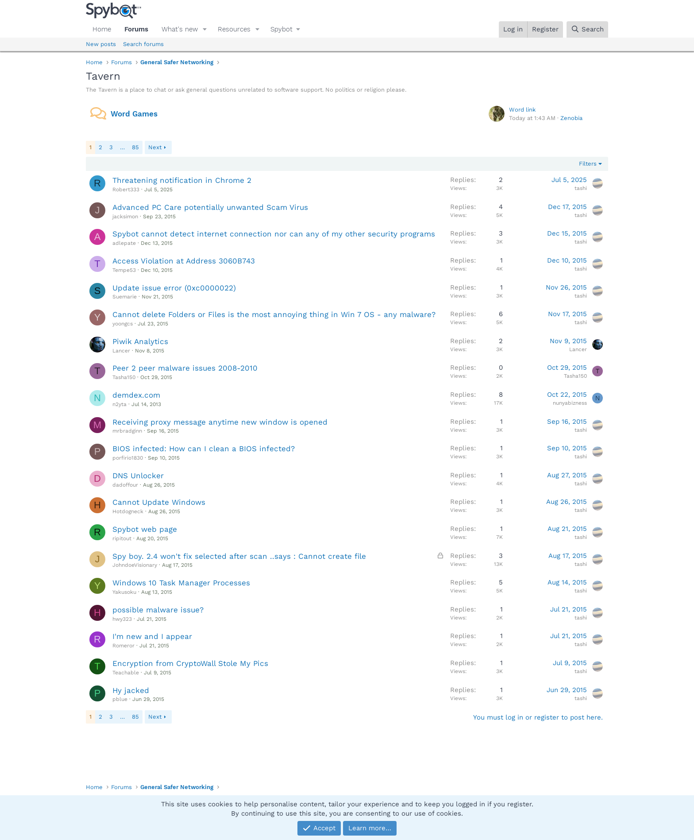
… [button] (122, 147)
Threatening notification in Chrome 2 (181, 180)
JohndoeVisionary (134, 565)
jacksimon (125, 216)
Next (155, 147)
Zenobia (571, 118)
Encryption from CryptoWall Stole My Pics (190, 663)
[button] (205, 29)
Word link (522, 109)
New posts (101, 44)
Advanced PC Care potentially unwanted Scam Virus (210, 207)
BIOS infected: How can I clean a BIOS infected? (203, 448)
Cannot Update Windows (158, 502)
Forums (136, 29)
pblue (119, 699)
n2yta (119, 404)
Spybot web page (144, 529)
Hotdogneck (127, 511)
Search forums (143, 44)
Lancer (121, 351)
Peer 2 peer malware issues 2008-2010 (185, 368)
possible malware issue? (158, 609)
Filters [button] (588, 163)
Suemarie (124, 297)
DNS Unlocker (138, 475)
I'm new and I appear (152, 636)
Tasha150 (123, 377)
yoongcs (122, 324)
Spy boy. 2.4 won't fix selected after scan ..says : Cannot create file (239, 556)
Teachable (125, 673)
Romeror (123, 646)
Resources (234, 29)
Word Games (134, 113)
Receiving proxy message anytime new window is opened (220, 422)
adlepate (124, 243)
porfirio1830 (127, 458)
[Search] (587, 29)
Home (102, 29)
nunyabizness (570, 403)
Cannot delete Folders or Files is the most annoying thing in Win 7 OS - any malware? (274, 314)
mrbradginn (127, 431)
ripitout (121, 538)
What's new (180, 29)
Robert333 (125, 189)
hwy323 (122, 619)
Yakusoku (124, 592)
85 (135, 147)
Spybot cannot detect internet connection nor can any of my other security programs (273, 233)
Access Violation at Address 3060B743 (183, 260)
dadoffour (125, 485)
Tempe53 (124, 270)
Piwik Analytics (140, 341)
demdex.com (136, 395)
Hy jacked (130, 690)
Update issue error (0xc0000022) (174, 287)
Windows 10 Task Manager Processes (181, 582)
